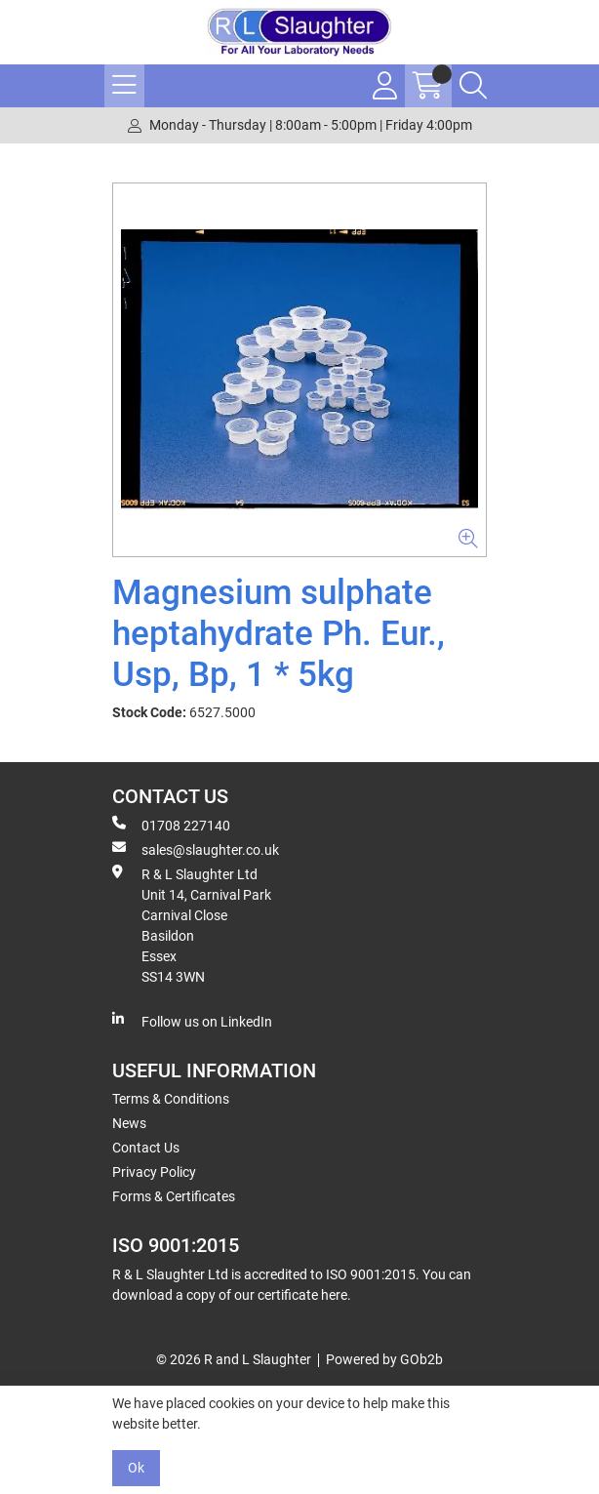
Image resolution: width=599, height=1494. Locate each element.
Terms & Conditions (170, 1099)
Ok (136, 1467)
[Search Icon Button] (473, 85)
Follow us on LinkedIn (192, 1021)
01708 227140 (171, 824)
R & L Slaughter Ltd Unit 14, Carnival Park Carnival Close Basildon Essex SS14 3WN (191, 925)
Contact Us (146, 1147)
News (129, 1123)
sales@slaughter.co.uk (195, 849)
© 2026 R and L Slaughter (233, 1359)
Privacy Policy (154, 1172)
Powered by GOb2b (384, 1359)
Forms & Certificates (173, 1196)
